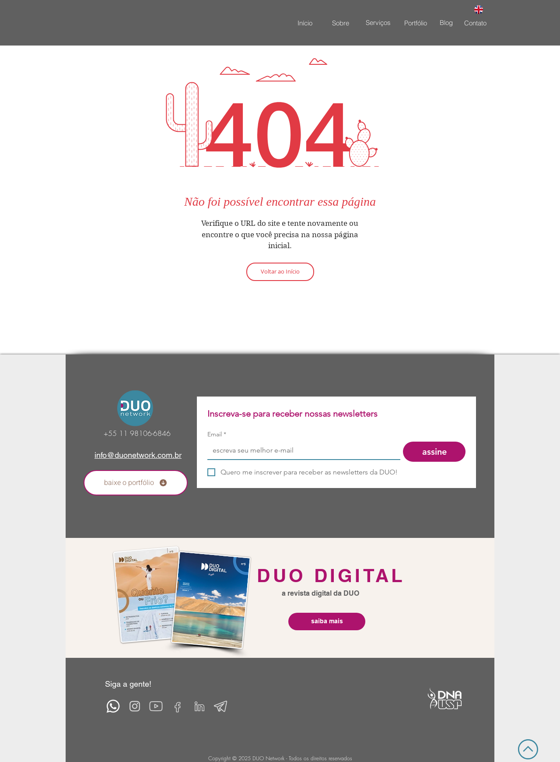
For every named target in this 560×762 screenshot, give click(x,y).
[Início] (305, 23)
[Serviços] (378, 22)
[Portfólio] (415, 23)
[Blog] (446, 22)
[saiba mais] (326, 621)
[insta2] (134, 706)
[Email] (301, 450)
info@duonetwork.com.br (138, 455)
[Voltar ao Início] (280, 272)
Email (216, 434)
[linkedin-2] (199, 706)
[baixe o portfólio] (136, 482)
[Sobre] (340, 23)
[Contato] (475, 23)
